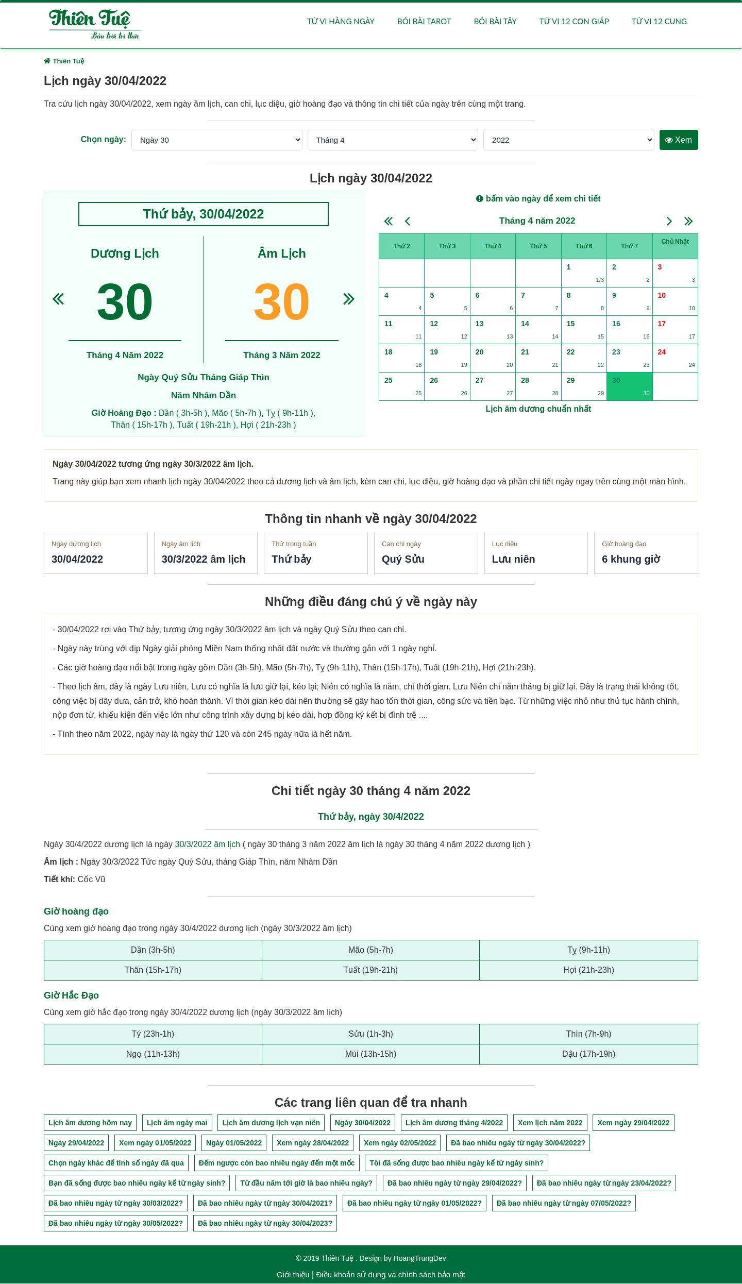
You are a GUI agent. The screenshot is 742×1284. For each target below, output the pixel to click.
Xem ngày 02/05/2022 (400, 1144)
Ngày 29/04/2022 (76, 1144)
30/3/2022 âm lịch (208, 845)
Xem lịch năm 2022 (550, 1124)
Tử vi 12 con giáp (574, 21)
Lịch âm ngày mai (177, 1124)
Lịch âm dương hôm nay (90, 1124)
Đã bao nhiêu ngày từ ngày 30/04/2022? (518, 1144)
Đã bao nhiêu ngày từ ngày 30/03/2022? (115, 1204)
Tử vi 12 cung (659, 21)
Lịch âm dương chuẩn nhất (539, 409)
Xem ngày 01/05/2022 (155, 1144)
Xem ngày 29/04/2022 (633, 1124)
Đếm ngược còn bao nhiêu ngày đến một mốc (277, 1164)
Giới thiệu (293, 1275)
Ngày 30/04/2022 (363, 1124)
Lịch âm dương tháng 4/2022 (454, 1124)
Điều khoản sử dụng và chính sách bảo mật (390, 1275)
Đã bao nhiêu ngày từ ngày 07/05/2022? (564, 1204)
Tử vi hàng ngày (341, 21)
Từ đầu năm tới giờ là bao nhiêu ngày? (306, 1184)
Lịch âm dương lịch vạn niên (271, 1124)
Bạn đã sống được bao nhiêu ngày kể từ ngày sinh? (136, 1184)
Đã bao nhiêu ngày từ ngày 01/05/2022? (414, 1204)
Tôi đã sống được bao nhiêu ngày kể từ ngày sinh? (456, 1164)
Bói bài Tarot (424, 21)
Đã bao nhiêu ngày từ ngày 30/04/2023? (265, 1224)
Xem (678, 140)
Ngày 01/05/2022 (234, 1144)
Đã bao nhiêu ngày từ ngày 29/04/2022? (454, 1184)
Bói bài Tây (495, 21)
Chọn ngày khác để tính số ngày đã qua (116, 1164)
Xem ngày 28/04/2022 (313, 1144)
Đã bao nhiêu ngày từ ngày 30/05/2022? (115, 1224)
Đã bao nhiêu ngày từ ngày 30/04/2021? (265, 1204)
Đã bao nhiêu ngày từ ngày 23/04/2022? (604, 1184)
